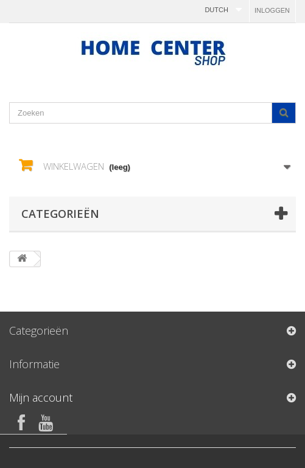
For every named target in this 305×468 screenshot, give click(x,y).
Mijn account (40, 397)
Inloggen (272, 10)
